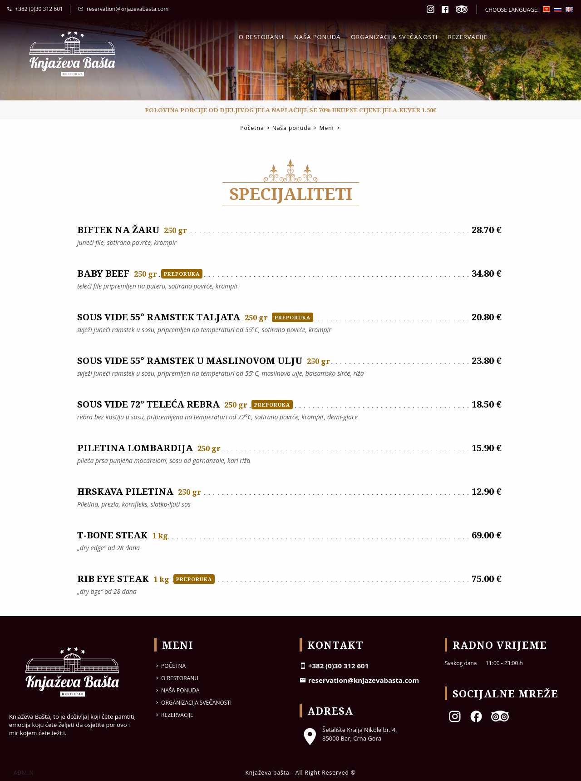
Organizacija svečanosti (394, 37)
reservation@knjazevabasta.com (123, 9)
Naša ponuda (317, 37)
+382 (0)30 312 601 (35, 9)
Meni (327, 128)
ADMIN (24, 772)
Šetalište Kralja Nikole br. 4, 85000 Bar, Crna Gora (348, 734)
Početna (252, 128)
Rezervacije (467, 37)
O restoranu (261, 37)
